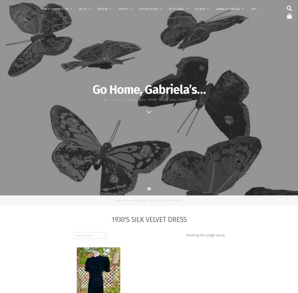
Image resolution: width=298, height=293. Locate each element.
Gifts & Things (149, 9)
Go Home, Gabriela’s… (149, 89)
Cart (254, 9)
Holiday (200, 9)
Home (120, 200)
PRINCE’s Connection (54, 9)
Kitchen (103, 9)
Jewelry (123, 9)
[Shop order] (90, 235)
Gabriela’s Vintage (228, 9)
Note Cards (176, 9)
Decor (83, 9)
